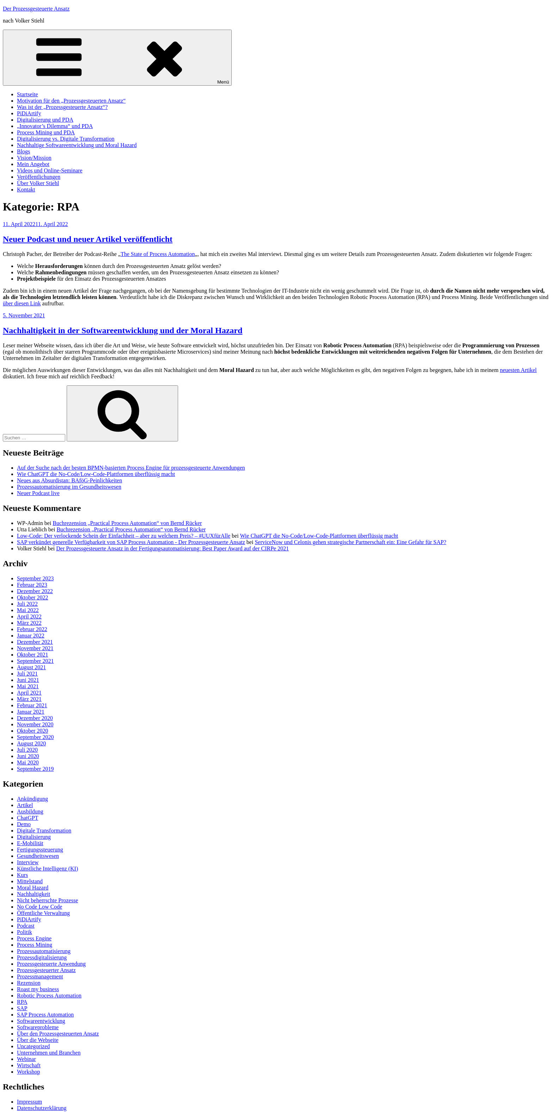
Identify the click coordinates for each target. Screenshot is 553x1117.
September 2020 (35, 737)
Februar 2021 (32, 705)
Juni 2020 (28, 756)
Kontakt (26, 190)
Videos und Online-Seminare (50, 170)
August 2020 (31, 743)
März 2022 (29, 623)
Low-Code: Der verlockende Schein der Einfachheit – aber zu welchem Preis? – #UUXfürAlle (123, 536)
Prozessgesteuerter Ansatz (46, 970)
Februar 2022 (32, 629)
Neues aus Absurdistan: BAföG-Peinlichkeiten (69, 480)
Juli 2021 (27, 674)
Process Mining (34, 945)
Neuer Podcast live (38, 493)
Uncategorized (33, 1046)
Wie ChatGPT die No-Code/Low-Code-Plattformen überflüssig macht (96, 474)
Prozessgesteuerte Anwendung (51, 964)
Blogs (23, 151)
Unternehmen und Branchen (48, 1053)
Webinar (26, 1059)
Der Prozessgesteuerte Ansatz (36, 9)
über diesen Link (22, 303)
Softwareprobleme (38, 1027)
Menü (117, 58)
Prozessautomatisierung (44, 951)
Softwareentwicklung (41, 1021)
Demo (24, 824)
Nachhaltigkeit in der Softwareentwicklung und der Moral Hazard (122, 330)
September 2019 (35, 769)
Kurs (22, 875)
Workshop (28, 1072)
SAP (22, 1008)
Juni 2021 (28, 680)
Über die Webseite (37, 1040)
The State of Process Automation (158, 254)
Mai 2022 (28, 610)
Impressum (29, 1102)
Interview (27, 862)
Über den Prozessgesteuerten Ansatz (58, 1034)
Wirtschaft (29, 1065)
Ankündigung (32, 799)
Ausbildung (30, 811)
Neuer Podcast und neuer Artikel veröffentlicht (87, 239)
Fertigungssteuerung (40, 850)
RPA (22, 1002)
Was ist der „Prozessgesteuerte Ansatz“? (62, 107)
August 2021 (31, 667)
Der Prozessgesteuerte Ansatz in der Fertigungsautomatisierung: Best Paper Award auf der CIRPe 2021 (172, 548)
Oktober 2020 (32, 731)
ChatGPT (27, 818)
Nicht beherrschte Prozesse (47, 900)
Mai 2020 (28, 762)
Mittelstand (30, 881)
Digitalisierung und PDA (45, 120)
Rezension (29, 983)
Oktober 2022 (32, 597)
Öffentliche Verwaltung (43, 913)
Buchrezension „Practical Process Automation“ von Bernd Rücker (127, 523)
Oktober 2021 (32, 655)
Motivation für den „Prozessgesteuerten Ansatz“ (71, 101)
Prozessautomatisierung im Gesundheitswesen (69, 487)
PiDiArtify (29, 113)
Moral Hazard (32, 888)
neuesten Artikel (518, 370)
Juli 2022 (27, 604)
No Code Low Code (39, 907)
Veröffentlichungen (38, 177)
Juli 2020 (27, 750)
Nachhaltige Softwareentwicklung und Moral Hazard (76, 145)
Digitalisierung (34, 837)
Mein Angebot (33, 164)
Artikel (25, 805)
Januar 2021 (30, 712)
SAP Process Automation (45, 1015)
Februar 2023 (32, 585)
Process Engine (34, 938)
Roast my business (38, 989)
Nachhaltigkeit (33, 894)
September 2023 (35, 578)
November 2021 (35, 648)
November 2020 (35, 724)
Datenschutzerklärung (41, 1108)
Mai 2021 (28, 686)
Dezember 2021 (35, 642)
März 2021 (29, 699)
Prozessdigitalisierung (42, 957)
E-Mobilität (30, 843)
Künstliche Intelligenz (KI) (47, 869)
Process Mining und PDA (46, 132)
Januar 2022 (30, 636)
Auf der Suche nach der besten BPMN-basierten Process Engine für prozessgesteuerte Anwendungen (131, 468)
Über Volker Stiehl (38, 183)
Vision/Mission (34, 158)
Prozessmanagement (40, 976)
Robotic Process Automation (49, 996)
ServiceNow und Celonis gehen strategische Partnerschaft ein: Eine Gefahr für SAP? (350, 542)
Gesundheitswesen (38, 856)
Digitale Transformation (44, 831)
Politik (24, 932)
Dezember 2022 (35, 591)
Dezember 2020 (35, 718)
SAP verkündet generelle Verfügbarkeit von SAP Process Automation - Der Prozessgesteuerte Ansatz (131, 542)
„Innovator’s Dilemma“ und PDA (55, 126)
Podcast (26, 926)
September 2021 (35, 661)
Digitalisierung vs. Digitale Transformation (65, 139)
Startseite (27, 94)
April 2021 (29, 693)
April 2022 (29, 616)
